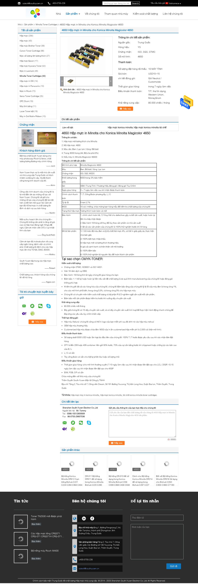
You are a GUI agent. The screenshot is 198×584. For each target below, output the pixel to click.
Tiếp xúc (127, 108)
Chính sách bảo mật (42, 580)
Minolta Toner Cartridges (47, 24)
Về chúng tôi (92, 13)
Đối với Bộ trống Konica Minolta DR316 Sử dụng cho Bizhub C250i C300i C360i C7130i (166, 480)
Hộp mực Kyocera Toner (31, 66)
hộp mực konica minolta (111, 395)
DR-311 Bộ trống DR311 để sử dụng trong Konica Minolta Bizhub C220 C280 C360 (94, 482)
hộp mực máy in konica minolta (85, 395)
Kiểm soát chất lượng (145, 13)
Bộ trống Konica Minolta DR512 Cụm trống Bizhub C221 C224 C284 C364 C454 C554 (71, 482)
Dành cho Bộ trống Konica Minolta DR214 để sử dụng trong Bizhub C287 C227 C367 (142, 482)
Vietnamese (175, 3)
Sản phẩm (72, 13)
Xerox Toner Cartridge (29, 96)
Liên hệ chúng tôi (173, 13)
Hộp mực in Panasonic (30, 86)
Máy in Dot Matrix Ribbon (31, 116)
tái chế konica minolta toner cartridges (140, 395)
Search (135, 3)
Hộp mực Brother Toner (30, 46)
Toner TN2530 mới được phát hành (46, 517)
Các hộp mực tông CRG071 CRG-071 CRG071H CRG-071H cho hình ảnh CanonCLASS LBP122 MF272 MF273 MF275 (47, 535)
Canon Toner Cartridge (30, 51)
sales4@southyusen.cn (33, 3)
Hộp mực (24, 35)
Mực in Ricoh (25, 91)
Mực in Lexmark (27, 71)
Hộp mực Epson (27, 61)
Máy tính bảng (26, 106)
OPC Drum (24, 101)
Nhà (58, 13)
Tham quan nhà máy (116, 13)
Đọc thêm (36, 524)
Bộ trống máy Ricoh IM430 (45, 550)
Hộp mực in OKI (27, 81)
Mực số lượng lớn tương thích (33, 56)
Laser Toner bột (27, 111)
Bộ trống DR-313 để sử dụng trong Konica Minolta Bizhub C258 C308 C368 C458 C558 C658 (119, 482)
